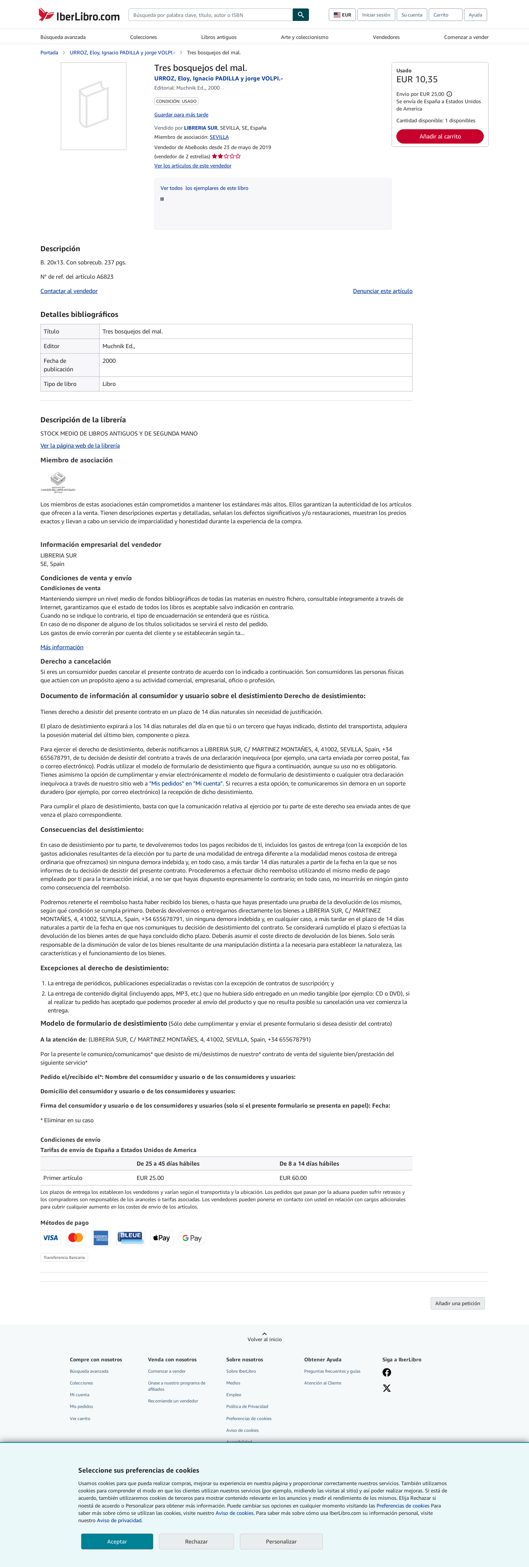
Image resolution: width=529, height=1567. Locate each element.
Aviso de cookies (242, 1430)
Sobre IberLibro (241, 1371)
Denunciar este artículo (383, 291)
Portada (49, 52)
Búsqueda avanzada (63, 37)
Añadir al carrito (440, 136)
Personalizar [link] (281, 1541)
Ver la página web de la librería (80, 445)
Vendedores (386, 37)
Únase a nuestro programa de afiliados (176, 1386)
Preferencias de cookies (403, 1505)
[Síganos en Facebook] (386, 1373)
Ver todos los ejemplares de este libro (204, 188)
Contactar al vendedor (69, 291)
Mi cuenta (79, 1394)
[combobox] (210, 14)
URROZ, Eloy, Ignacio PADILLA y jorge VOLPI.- (122, 52)
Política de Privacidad (247, 1406)
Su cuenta (412, 15)
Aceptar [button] (117, 1541)
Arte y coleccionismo (304, 37)
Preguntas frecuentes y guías (332, 1371)
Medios (233, 1383)
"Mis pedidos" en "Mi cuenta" (186, 783)
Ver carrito (80, 1418)
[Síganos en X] (386, 1389)
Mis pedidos (81, 1406)
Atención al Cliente (322, 1383)
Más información (61, 647)
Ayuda (475, 15)
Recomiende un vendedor (173, 1401)
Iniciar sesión (376, 15)
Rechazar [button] (196, 1541)
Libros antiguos (219, 37)
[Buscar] (301, 14)
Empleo (233, 1394)
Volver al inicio (265, 1339)
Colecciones (143, 37)
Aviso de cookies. (235, 1513)
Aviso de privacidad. (120, 1520)
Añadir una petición (457, 1303)
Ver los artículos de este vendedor (192, 165)
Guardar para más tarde (181, 114)
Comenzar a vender (466, 37)
